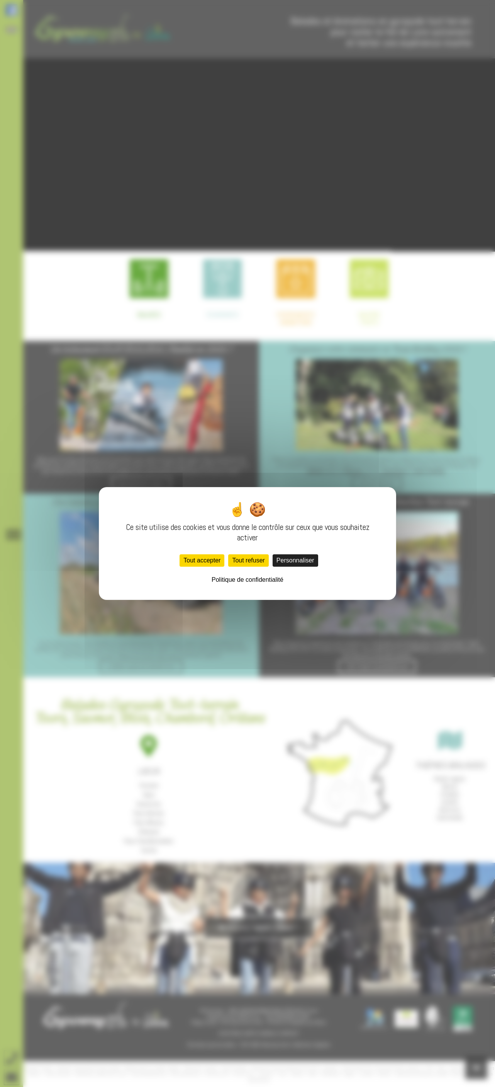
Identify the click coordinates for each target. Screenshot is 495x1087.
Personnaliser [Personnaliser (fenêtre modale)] (295, 560)
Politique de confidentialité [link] (247, 579)
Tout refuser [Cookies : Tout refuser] (248, 560)
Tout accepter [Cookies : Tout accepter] (201, 560)
